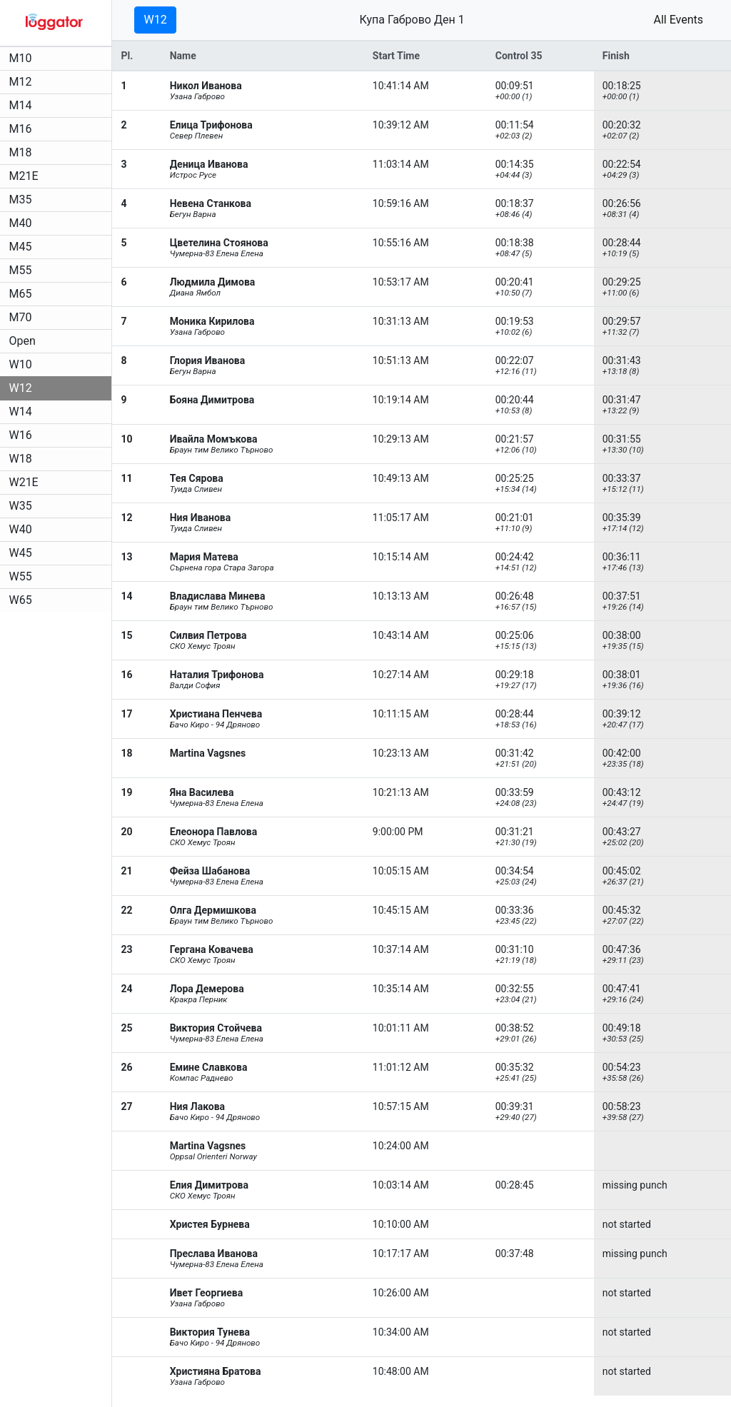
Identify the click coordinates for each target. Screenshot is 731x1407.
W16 (22, 435)
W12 (22, 388)
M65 (22, 294)
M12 (22, 82)
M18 (22, 152)
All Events (678, 19)
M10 (22, 58)
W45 (22, 553)
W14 (22, 411)
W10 (22, 364)
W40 (22, 529)
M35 (22, 199)
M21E (26, 176)
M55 (22, 270)
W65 (22, 600)
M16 (22, 129)
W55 (22, 576)
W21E (26, 482)
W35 (22, 506)
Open (24, 341)
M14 (22, 105)
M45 (22, 246)
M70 (22, 317)
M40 (22, 223)
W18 (22, 458)
